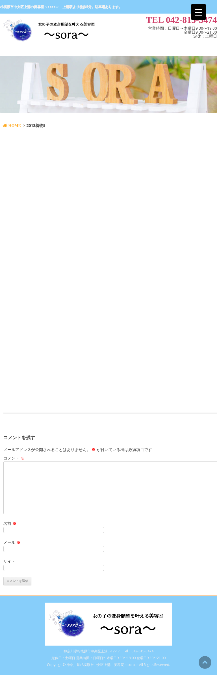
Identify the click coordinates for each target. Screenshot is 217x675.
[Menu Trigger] (198, 12)
